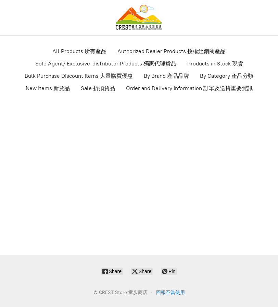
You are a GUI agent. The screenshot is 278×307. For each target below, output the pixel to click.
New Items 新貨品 (48, 88)
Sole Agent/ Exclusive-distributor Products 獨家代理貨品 (105, 63)
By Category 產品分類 (226, 76)
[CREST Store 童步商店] (139, 18)
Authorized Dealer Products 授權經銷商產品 (171, 51)
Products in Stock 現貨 (215, 63)
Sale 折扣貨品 (98, 88)
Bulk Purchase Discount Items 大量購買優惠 (79, 76)
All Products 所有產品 (79, 51)
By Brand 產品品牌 (166, 76)
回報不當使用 (170, 292)
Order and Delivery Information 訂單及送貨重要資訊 (189, 88)
